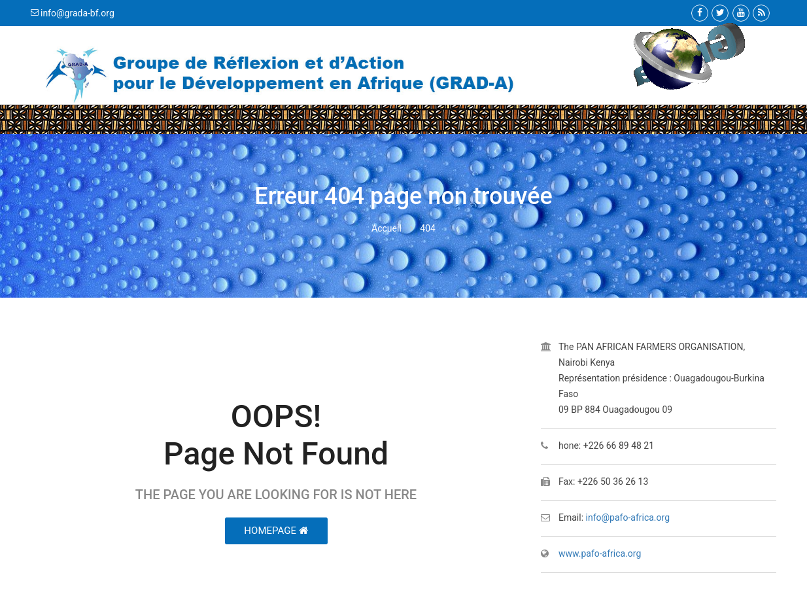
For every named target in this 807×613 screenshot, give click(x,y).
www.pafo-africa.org (599, 553)
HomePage (275, 530)
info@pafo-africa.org (628, 517)
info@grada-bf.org (77, 13)
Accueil (386, 228)
